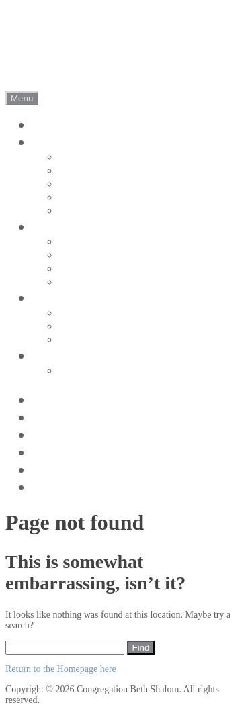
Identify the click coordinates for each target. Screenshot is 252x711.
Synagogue (84, 184)
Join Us (55, 355)
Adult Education (96, 313)
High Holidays (92, 269)
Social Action (90, 340)
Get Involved (73, 297)
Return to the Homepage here (60, 669)
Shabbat (77, 242)
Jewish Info (68, 487)
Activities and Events (98, 469)
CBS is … (82, 157)
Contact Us (66, 417)
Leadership (84, 211)
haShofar (60, 452)
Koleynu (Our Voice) (107, 326)
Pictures (57, 399)
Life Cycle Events (100, 282)
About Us (62, 142)
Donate (54, 434)
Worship (58, 226)
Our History (86, 170)
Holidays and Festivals (111, 255)
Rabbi (73, 197)
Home (51, 124)
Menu (22, 98)
